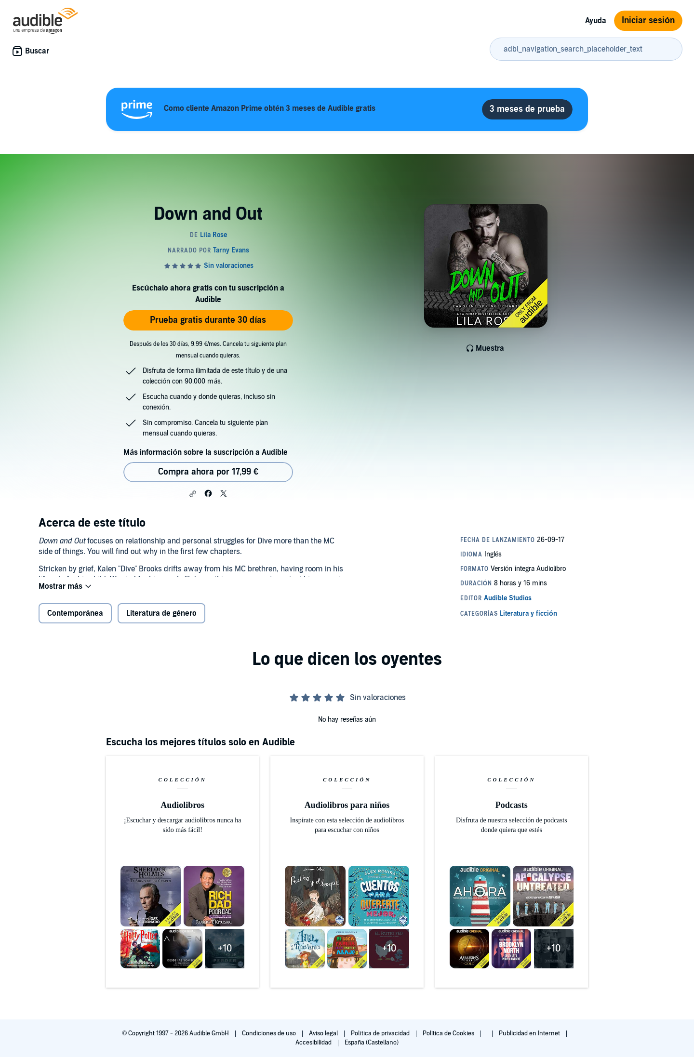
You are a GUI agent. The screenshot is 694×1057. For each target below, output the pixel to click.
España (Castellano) (372, 1042)
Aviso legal (324, 1033)
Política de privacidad (381, 1033)
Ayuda (595, 21)
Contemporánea (75, 621)
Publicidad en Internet (530, 1033)
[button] (193, 494)
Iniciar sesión (648, 20)
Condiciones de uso (269, 1033)
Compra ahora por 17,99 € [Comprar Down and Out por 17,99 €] (208, 472)
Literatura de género (161, 621)
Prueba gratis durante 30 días (208, 320)
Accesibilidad (314, 1042)
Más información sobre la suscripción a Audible (205, 452)
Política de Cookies (449, 1033)
